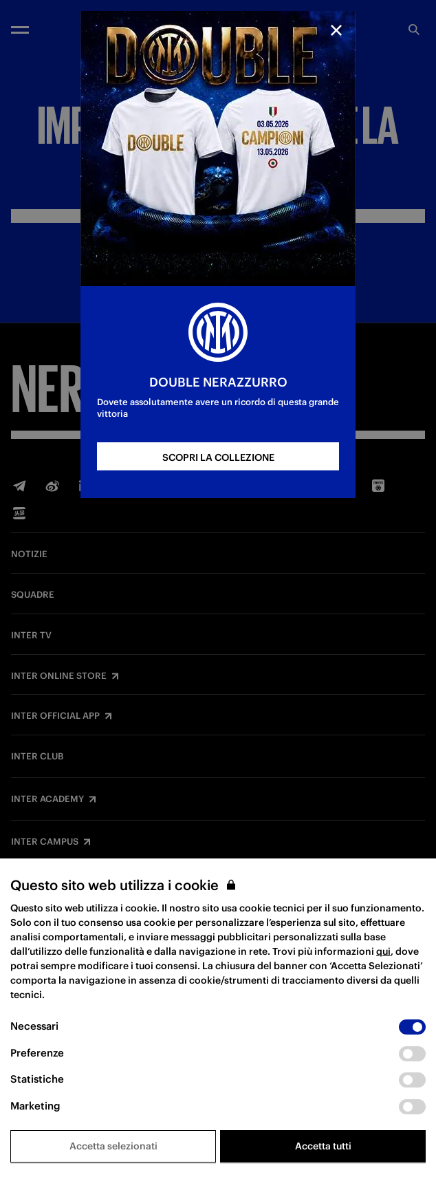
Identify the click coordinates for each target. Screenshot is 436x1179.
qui (383, 951)
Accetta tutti (323, 1146)
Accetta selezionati (113, 1146)
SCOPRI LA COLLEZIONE (218, 457)
